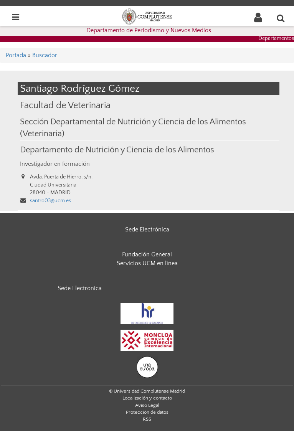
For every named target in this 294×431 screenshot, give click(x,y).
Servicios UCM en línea (147, 263)
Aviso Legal (147, 405)
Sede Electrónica (147, 229)
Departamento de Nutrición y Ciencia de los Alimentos (117, 150)
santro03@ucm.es (50, 201)
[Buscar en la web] (280, 18)
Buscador (44, 55)
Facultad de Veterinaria (65, 105)
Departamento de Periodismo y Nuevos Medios (148, 30)
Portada (16, 55)
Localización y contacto (147, 398)
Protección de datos (147, 412)
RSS (147, 419)
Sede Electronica (80, 288)
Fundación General (147, 254)
